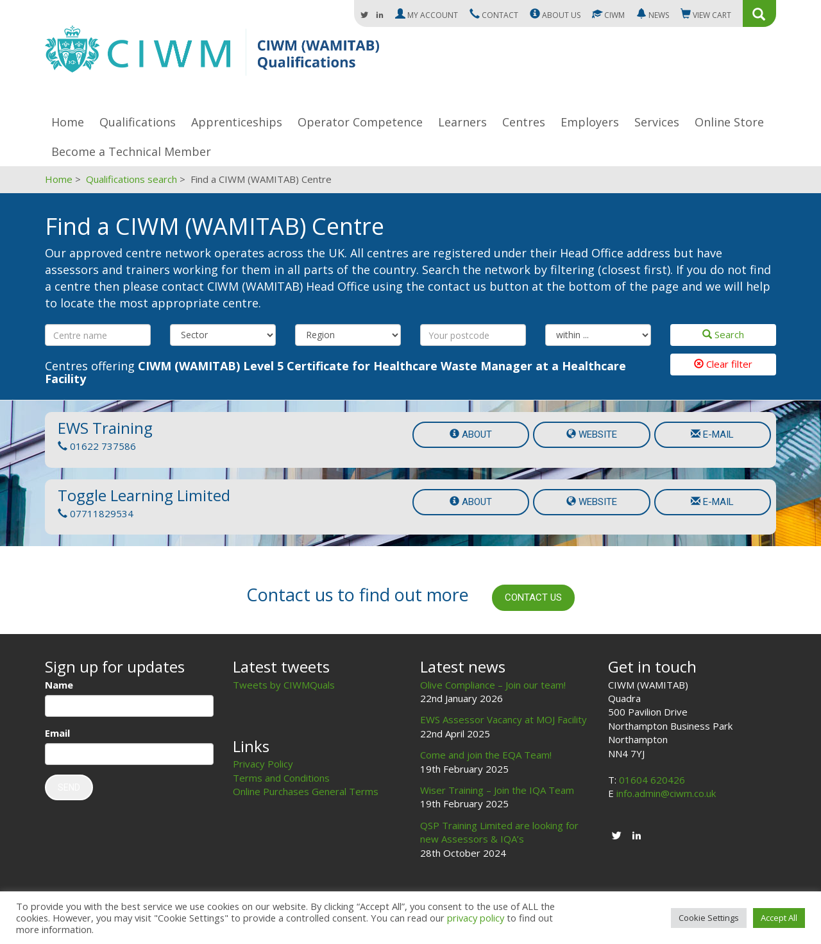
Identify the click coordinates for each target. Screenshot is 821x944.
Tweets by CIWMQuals (284, 684)
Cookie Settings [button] (709, 917)
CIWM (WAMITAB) (212, 56)
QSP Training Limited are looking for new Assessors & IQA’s (499, 832)
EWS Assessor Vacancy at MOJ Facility (503, 719)
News (652, 15)
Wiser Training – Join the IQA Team (497, 790)
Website (591, 434)
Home (67, 122)
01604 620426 (652, 779)
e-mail (712, 434)
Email (57, 732)
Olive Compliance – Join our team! (493, 684)
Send (69, 787)
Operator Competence (360, 122)
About (471, 434)
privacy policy (475, 917)
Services (656, 122)
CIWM (608, 15)
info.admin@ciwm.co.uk (666, 793)
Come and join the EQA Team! (486, 754)
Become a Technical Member (131, 151)
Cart (706, 15)
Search (723, 334)
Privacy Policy (263, 763)
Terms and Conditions (281, 777)
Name (59, 684)
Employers (590, 122)
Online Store (729, 122)
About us (555, 15)
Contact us (533, 597)
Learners (462, 122)
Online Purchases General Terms (305, 791)
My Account (426, 15)
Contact (494, 15)
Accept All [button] (779, 917)
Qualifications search (131, 179)
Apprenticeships (236, 122)
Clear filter (723, 363)
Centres (523, 122)
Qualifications (137, 122)
